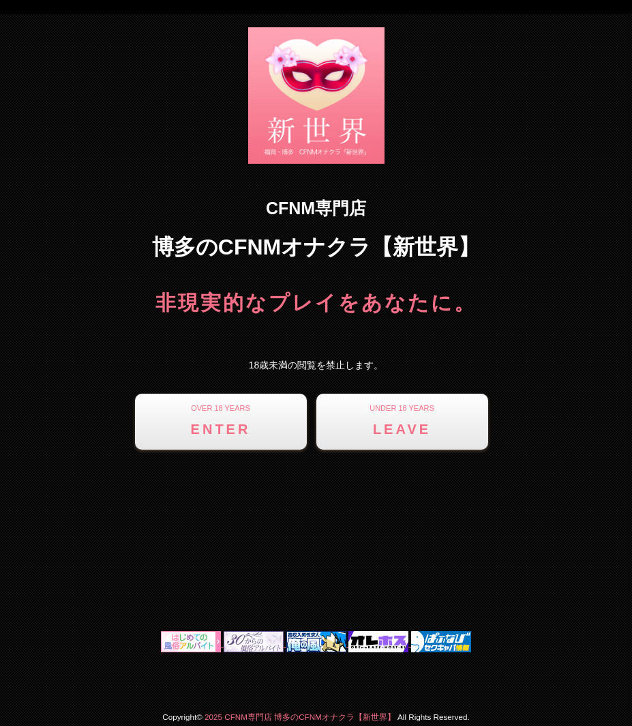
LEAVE (402, 419)
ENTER (221, 419)
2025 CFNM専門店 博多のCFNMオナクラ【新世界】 (300, 716)
